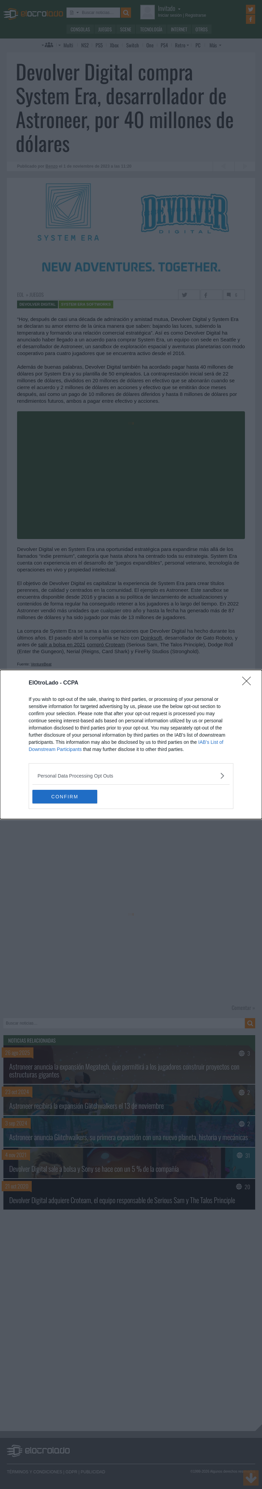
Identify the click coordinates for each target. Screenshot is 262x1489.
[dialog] (131, 744)
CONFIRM (64, 796)
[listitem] (131, 775)
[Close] (248, 683)
